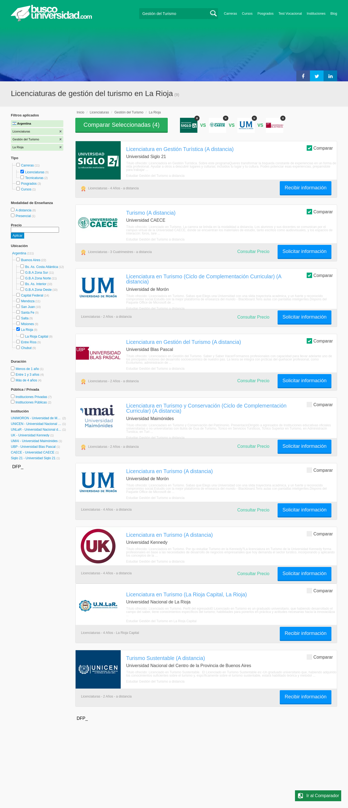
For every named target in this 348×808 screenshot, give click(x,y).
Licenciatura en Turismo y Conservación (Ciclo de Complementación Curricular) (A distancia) (206, 408)
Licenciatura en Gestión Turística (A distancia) (180, 149)
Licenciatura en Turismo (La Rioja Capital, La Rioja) (186, 594)
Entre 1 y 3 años (27, 375)
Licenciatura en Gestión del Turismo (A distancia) (183, 342)
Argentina (19, 253)
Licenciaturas (34, 172)
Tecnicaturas (34, 178)
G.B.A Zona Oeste (38, 290)
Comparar (320, 147)
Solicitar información (304, 251)
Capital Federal (32, 295)
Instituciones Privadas (33, 397)
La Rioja (27, 330)
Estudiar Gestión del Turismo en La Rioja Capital (161, 621)
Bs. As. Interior (35, 284)
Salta (24, 318)
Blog (333, 13)
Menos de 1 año (27, 369)
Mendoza (27, 301)
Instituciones (316, 13)
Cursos (247, 13)
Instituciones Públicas (33, 402)
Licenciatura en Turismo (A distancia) (169, 471)
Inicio (80, 112)
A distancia (23, 210)
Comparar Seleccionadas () (121, 124)
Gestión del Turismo (129, 112)
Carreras (230, 13)
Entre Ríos (28, 342)
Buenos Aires (30, 260)
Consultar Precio (253, 251)
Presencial (23, 216)
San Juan (28, 307)
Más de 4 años (26, 380)
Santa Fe (27, 312)
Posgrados (265, 13)
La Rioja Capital (36, 336)
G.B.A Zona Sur (36, 273)
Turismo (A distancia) (151, 213)
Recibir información (306, 187)
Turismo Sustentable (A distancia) (165, 658)
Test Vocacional (290, 13)
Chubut (26, 348)
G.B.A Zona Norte (38, 278)
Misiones (27, 324)
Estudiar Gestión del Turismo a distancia (155, 176)
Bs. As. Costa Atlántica (41, 267)
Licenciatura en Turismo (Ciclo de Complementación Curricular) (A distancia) (203, 279)
